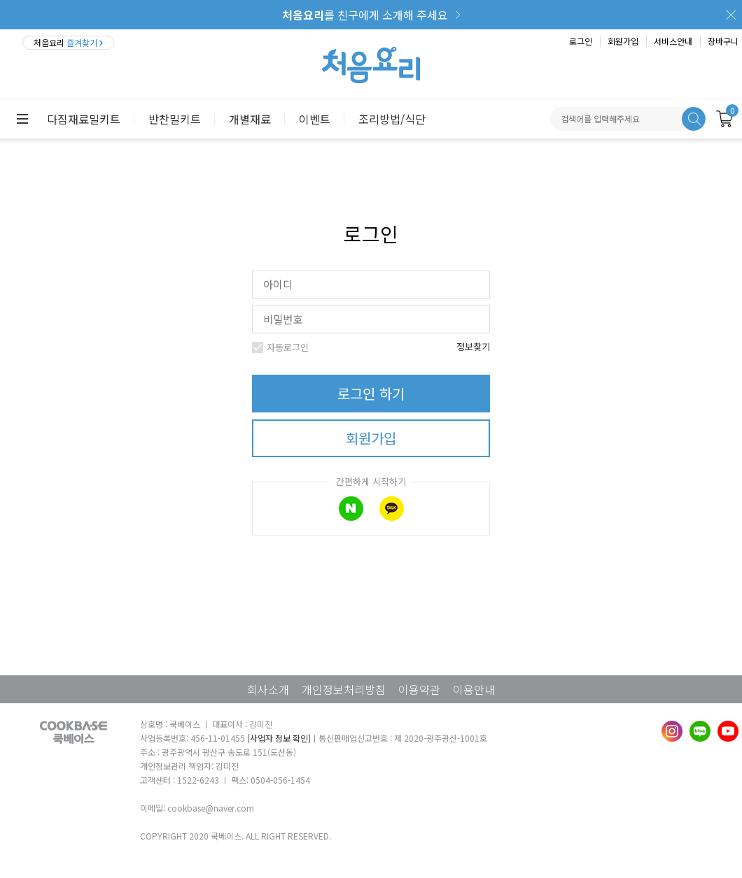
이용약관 (419, 689)
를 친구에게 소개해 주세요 (365, 14)
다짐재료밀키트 (83, 118)
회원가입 (623, 41)
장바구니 (723, 41)
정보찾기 (473, 346)
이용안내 (474, 689)
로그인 (580, 41)
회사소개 (268, 689)
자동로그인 (286, 347)
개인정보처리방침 (344, 689)
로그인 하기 (371, 393)
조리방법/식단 (392, 118)
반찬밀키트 (174, 118)
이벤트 (314, 118)
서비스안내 (673, 41)
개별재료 (250, 118)
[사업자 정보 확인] (279, 738)
